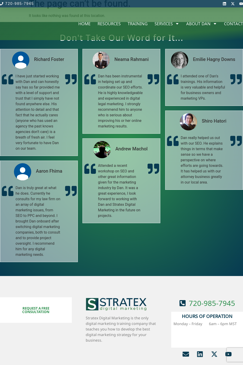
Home (84, 23)
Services (167, 23)
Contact (233, 23)
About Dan (201, 23)
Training (138, 23)
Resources (109, 23)
